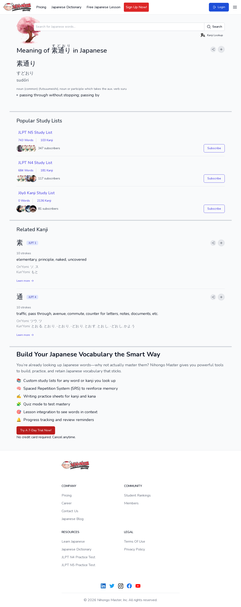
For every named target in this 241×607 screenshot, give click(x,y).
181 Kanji (47, 170)
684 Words (25, 170)
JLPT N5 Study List (35, 132)
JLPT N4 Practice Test (78, 557)
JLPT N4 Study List (35, 162)
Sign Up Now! (136, 7)
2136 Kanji (44, 201)
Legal (128, 532)
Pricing (41, 7)
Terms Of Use (134, 541)
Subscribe (214, 148)
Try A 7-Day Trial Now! (35, 430)
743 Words (25, 140)
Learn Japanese (73, 541)
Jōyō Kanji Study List (36, 193)
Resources (70, 532)
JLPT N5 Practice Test (78, 565)
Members (131, 503)
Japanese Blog (73, 519)
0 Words (24, 201)
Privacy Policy (134, 549)
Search (214, 27)
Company (69, 486)
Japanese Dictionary (66, 7)
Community (133, 486)
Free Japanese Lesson (103, 7)
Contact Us (70, 511)
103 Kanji (47, 140)
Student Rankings (137, 495)
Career (67, 503)
